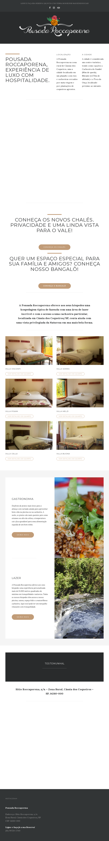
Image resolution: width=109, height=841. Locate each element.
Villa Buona (63, 454)
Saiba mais (23, 535)
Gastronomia (22, 499)
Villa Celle (11, 454)
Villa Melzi (62, 411)
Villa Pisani (11, 411)
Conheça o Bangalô (54, 286)
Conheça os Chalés (54, 247)
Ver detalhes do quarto (19, 374)
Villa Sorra (63, 369)
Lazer (16, 578)
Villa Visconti (13, 369)
